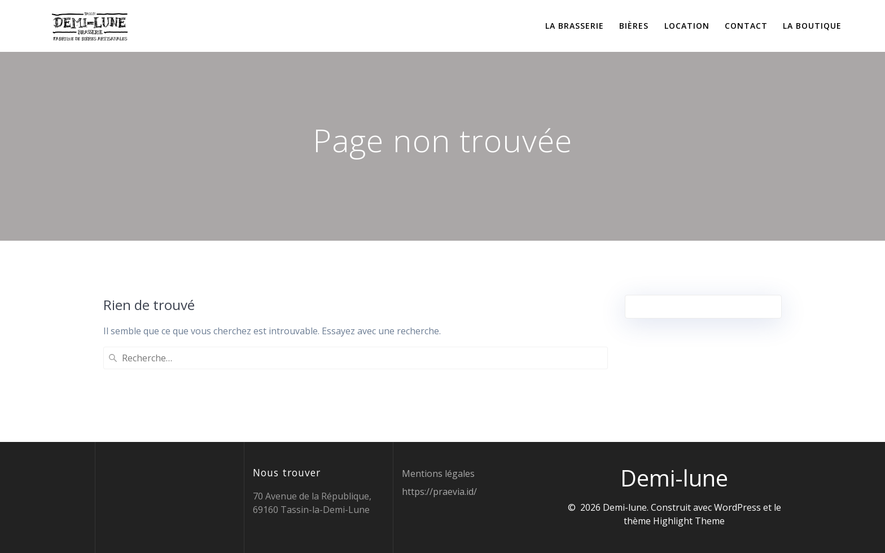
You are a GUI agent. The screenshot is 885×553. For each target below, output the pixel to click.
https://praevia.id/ (439, 491)
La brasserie (574, 25)
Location (686, 25)
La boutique (812, 25)
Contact (746, 25)
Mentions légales (438, 473)
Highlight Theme (689, 521)
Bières (634, 25)
